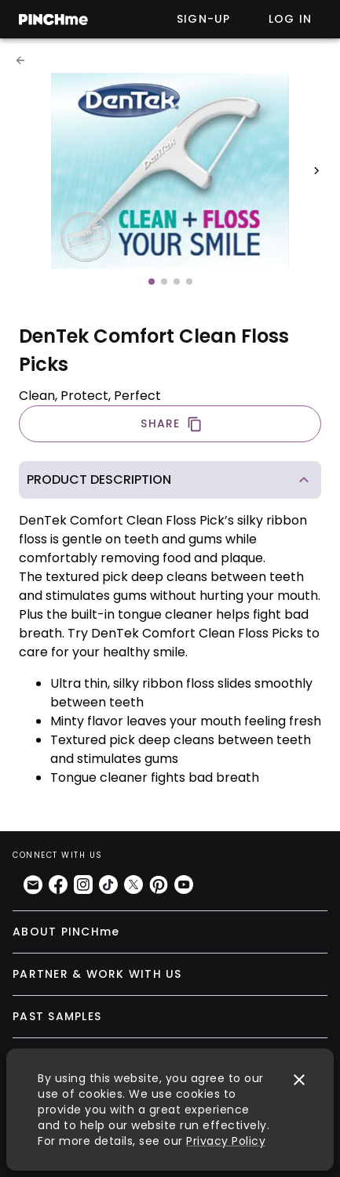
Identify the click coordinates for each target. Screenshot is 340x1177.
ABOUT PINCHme (66, 931)
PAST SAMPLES (57, 1016)
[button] (170, 480)
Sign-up (204, 19)
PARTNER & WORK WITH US (97, 974)
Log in (291, 19)
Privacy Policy (225, 1141)
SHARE (171, 424)
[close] (299, 1079)
